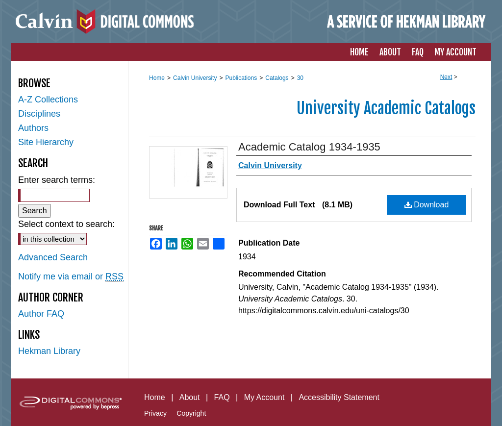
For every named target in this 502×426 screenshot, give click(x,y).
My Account (264, 397)
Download (426, 204)
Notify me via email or (71, 277)
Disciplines (39, 114)
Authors (33, 128)
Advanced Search (53, 257)
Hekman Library (49, 351)
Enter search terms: (56, 180)
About (189, 397)
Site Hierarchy (46, 142)
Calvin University (195, 78)
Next (446, 77)
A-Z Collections (48, 99)
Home (157, 78)
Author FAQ (41, 314)
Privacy (155, 413)
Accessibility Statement (339, 397)
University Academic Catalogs (386, 108)
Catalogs (276, 78)
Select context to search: (66, 224)
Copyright (191, 413)
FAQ (222, 397)
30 (300, 78)
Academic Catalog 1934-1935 (309, 147)
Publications (241, 78)
